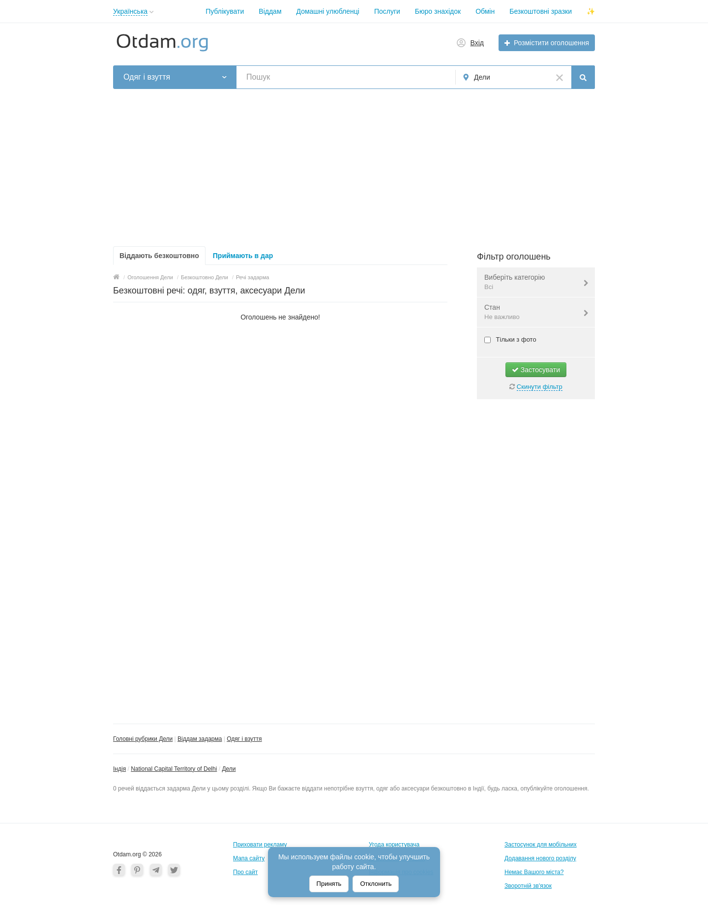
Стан (529, 312)
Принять (329, 883)
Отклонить (375, 883)
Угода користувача (394, 844)
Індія (119, 768)
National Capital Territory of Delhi (174, 768)
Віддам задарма (199, 738)
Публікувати (225, 11)
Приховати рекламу (260, 844)
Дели (229, 768)
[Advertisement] (354, 167)
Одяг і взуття (244, 738)
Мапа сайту (249, 858)
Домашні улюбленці (327, 11)
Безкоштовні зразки (540, 11)
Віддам (270, 11)
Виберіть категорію (529, 282)
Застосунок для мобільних (540, 844)
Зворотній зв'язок (528, 885)
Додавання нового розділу (540, 858)
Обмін (485, 11)
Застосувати (536, 370)
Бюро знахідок (438, 11)
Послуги (387, 11)
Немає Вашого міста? (533, 872)
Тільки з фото (515, 339)
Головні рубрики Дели (143, 738)
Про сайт (245, 872)
